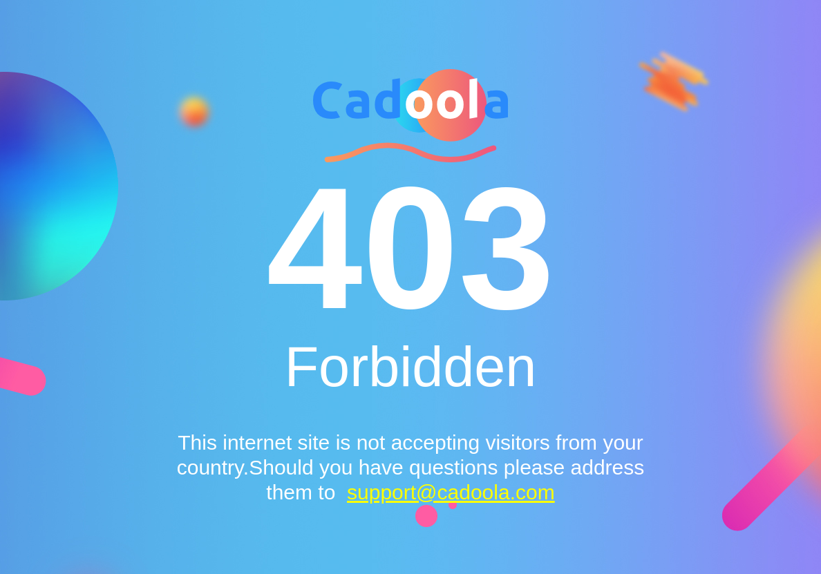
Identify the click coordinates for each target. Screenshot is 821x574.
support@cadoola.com (451, 492)
